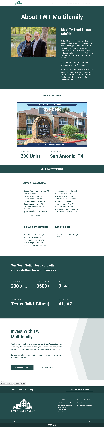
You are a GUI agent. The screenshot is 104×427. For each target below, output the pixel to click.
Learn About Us (62, 409)
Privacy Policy (89, 421)
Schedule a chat (22, 367)
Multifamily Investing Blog (84, 405)
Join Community (46, 367)
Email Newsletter (82, 403)
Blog (61, 3)
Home (13, 390)
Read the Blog (62, 407)
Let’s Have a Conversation (73, 3)
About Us (54, 3)
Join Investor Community (65, 405)
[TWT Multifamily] (18, 3)
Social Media (86, 3)
